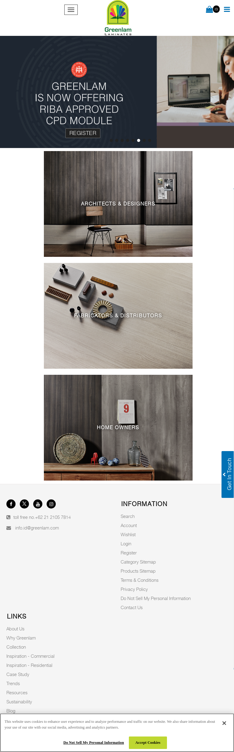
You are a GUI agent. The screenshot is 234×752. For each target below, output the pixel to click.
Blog (10, 710)
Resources (16, 692)
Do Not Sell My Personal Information (156, 598)
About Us (15, 628)
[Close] (224, 723)
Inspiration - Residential (29, 665)
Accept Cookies (147, 742)
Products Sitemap (138, 571)
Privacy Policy (134, 589)
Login (126, 543)
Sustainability (19, 701)
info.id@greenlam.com (37, 527)
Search (128, 516)
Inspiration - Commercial (30, 656)
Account (129, 525)
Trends (13, 683)
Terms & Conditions (139, 580)
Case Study (17, 674)
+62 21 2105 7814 (53, 517)
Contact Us (132, 607)
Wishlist (128, 534)
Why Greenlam (21, 637)
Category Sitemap (138, 561)
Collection (16, 647)
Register (82, 133)
